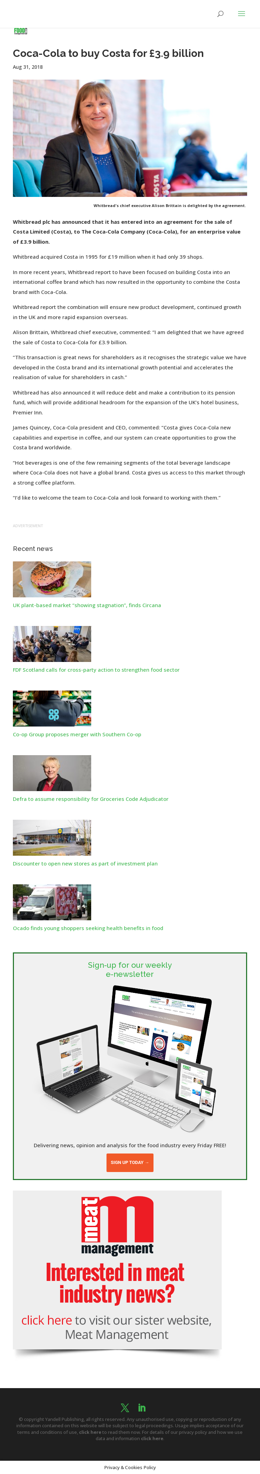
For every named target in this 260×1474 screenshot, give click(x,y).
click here (90, 1432)
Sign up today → (130, 1162)
